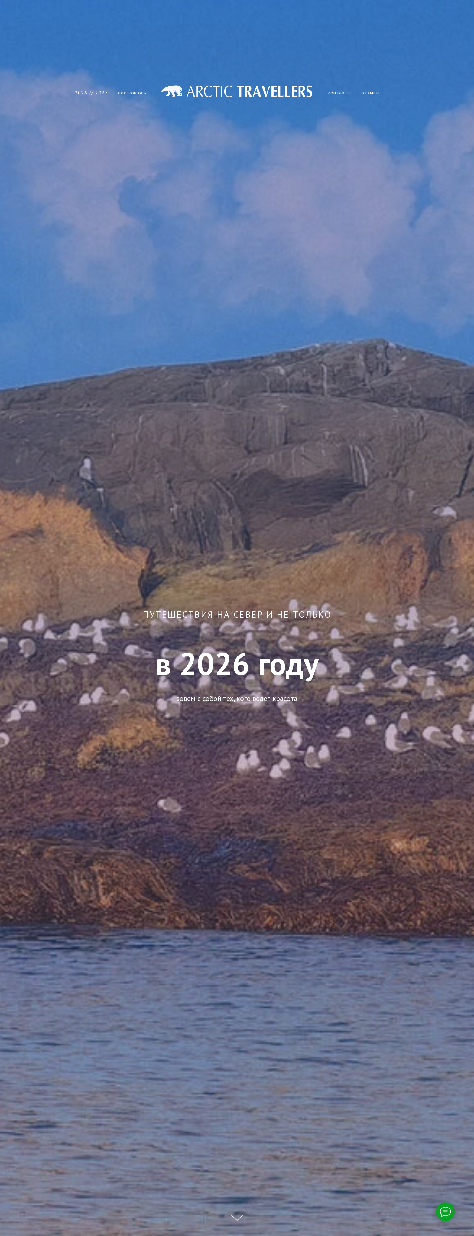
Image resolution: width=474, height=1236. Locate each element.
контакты (339, 93)
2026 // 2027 (91, 93)
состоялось (132, 93)
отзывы (370, 93)
